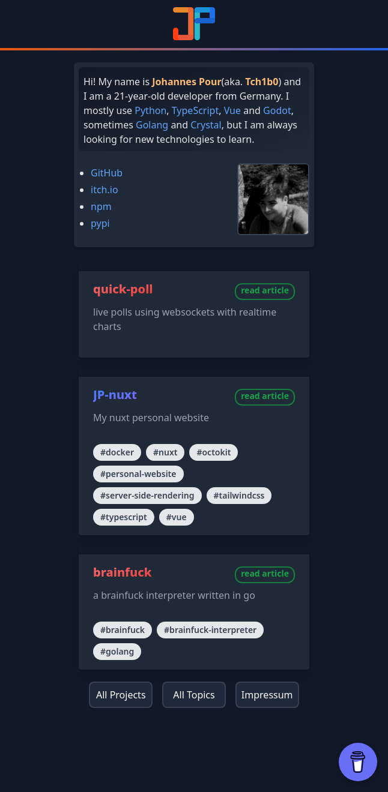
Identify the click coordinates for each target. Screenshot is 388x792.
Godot (277, 110)
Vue (232, 110)
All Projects (121, 694)
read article (265, 290)
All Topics (193, 694)
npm (101, 206)
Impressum (267, 694)
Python (150, 110)
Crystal (205, 124)
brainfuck (122, 572)
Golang (152, 124)
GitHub (107, 172)
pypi (100, 223)
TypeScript (195, 110)
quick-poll (123, 289)
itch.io (104, 189)
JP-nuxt (115, 394)
